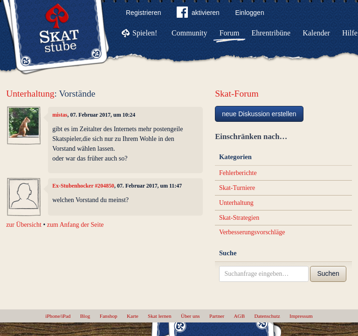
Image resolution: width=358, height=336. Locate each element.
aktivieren (198, 14)
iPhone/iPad (57, 316)
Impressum (301, 316)
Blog (85, 316)
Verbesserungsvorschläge (252, 232)
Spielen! (144, 33)
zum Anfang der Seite (75, 224)
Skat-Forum (237, 93)
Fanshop (108, 316)
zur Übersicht (23, 224)
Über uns (190, 316)
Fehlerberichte (238, 172)
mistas (59, 115)
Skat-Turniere (237, 187)
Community (189, 33)
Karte (132, 316)
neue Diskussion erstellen (259, 114)
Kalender (316, 33)
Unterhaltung (30, 93)
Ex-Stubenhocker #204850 (83, 185)
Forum (230, 33)
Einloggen (249, 12)
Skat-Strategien (239, 217)
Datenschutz (267, 316)
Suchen (328, 273)
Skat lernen (160, 316)
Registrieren (143, 12)
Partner (216, 316)
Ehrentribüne (271, 33)
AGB (239, 316)
